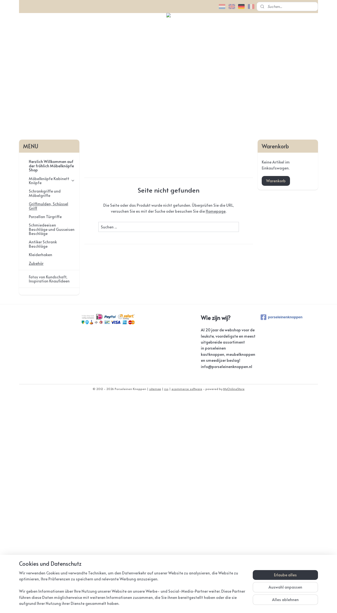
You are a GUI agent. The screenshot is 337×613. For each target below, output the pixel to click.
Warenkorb (276, 395)
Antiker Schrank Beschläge (43, 458)
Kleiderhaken (40, 468)
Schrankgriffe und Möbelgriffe (45, 407)
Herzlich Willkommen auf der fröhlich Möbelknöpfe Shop (51, 380)
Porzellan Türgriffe (45, 430)
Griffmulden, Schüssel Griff (48, 420)
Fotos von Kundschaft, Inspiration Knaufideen (49, 493)
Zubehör (36, 477)
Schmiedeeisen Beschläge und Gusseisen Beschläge (51, 443)
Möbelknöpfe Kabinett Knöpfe (52, 395)
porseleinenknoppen (281, 531)
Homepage (215, 425)
